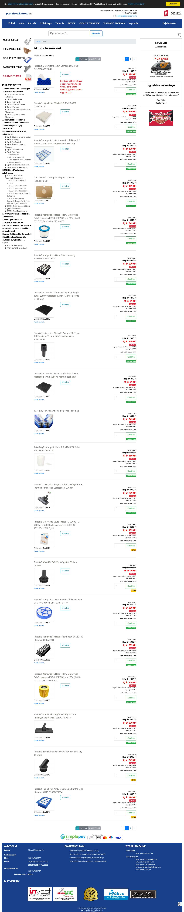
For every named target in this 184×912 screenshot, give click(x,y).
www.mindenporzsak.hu (145, 862)
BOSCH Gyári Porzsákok (18, 186)
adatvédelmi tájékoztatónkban (20, 4)
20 (77, 59)
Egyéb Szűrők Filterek (15, 150)
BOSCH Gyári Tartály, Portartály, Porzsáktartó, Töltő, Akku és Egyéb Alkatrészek (18, 201)
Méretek (65, 74)
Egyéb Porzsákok (13, 152)
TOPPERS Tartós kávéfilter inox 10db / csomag (56, 410)
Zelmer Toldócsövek (14, 99)
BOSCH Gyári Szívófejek (18, 188)
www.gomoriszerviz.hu (144, 853)
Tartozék (59, 23)
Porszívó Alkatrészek (14, 245)
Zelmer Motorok (13, 107)
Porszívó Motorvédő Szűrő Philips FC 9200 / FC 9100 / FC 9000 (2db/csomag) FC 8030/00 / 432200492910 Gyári (56, 524)
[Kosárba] (120, 89)
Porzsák (32, 23)
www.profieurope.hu (143, 869)
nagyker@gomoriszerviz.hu (126, 16)
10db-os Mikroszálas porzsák (20, 160)
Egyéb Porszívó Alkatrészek (17, 167)
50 (81, 59)
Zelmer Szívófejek (13, 102)
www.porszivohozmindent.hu (146, 859)
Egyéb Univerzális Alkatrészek (18, 165)
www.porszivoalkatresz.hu (145, 864)
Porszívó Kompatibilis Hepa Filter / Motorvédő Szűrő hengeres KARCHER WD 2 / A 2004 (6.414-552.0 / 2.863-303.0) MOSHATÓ (57, 217)
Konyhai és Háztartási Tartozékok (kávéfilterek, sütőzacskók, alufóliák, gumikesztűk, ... (16, 237)
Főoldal (11, 23)
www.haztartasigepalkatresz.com (148, 867)
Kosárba (131, 89)
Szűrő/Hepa (46, 23)
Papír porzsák (14, 155)
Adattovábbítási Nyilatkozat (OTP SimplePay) (87, 858)
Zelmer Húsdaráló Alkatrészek (15, 123)
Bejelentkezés (169, 23)
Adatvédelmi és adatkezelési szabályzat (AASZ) (88, 854)
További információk (136, 4)
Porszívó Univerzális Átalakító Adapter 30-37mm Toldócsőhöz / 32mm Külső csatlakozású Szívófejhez (57, 336)
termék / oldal (94, 59)
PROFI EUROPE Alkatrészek (17, 248)
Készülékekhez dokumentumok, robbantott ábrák (88, 861)
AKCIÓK (71, 23)
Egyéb (5, 243)
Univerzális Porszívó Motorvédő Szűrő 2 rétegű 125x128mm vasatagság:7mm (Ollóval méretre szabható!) (56, 295)
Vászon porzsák (15, 162)
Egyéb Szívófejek (13, 140)
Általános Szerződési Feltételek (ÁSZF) (84, 851)
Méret (21, 23)
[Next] (134, 59)
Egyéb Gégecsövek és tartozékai (19, 137)
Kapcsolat (133, 23)
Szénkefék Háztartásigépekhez (15, 228)
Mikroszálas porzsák (16, 157)
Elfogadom (173, 4)
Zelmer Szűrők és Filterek (13, 120)
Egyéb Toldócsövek (14, 142)
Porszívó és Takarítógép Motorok (16, 225)
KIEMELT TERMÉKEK (89, 23)
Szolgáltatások (8, 231)
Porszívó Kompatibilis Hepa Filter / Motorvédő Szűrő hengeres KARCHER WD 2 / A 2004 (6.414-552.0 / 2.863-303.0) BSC (57, 677)
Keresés (96, 33)
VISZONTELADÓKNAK (114, 23)
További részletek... (39, 92)
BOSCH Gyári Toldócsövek (18, 191)
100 (85, 59)
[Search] (68, 33)
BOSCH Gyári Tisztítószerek (17, 211)
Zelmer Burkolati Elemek (16, 104)
